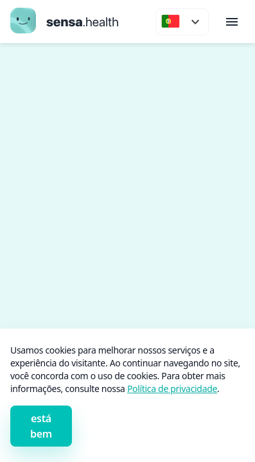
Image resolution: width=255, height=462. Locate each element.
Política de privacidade (172, 388)
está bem (41, 426)
